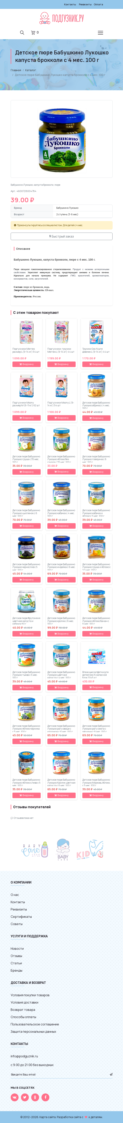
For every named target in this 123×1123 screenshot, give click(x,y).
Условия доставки (24, 1002)
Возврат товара (23, 1009)
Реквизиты (85, 4)
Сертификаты (21, 916)
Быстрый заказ (61, 236)
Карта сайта (47, 1117)
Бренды (16, 970)
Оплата (98, 4)
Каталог (30, 70)
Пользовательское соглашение (35, 1024)
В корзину (27, 364)
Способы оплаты (23, 1017)
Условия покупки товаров (30, 995)
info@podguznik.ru (24, 1056)
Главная (16, 70)
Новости (17, 948)
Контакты (70, 4)
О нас (15, 895)
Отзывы (16, 956)
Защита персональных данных (33, 1031)
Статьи (16, 963)
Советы (17, 924)
